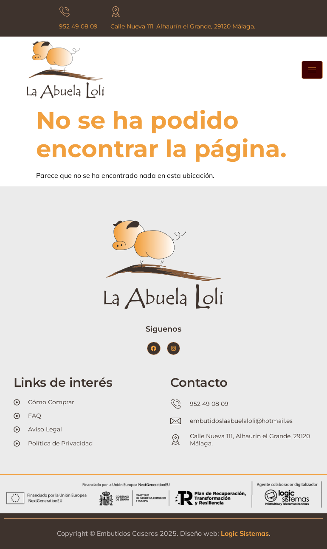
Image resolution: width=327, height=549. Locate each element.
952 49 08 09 (78, 26)
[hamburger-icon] (312, 70)
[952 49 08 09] (64, 11)
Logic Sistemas (245, 533)
